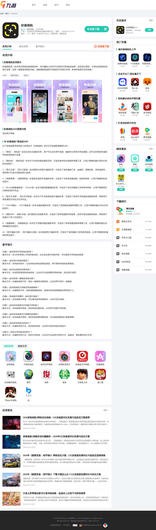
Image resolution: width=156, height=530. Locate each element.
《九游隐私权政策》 (55, 525)
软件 (56, 5)
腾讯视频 (130, 209)
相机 (26, 75)
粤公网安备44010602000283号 (90, 525)
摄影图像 (15, 75)
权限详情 (54, 34)
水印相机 (149, 164)
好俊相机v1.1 (132, 27)
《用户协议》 (66, 525)
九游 (1, 13)
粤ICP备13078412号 (63, 521)
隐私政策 (63, 34)
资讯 (68, 5)
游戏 (45, 5)
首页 (34, 5)
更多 (105, 410)
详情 (121, 170)
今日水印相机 (121, 184)
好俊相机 (14, 13)
